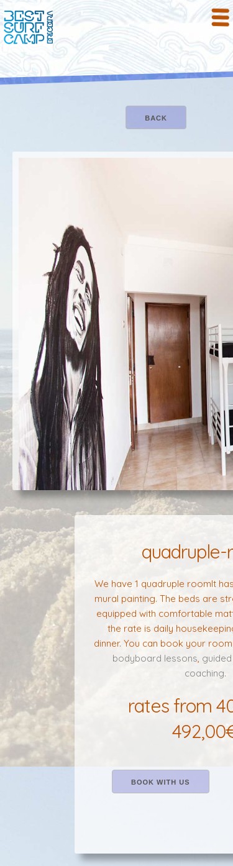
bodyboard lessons (155, 658)
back (156, 118)
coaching (204, 673)
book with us (160, 782)
